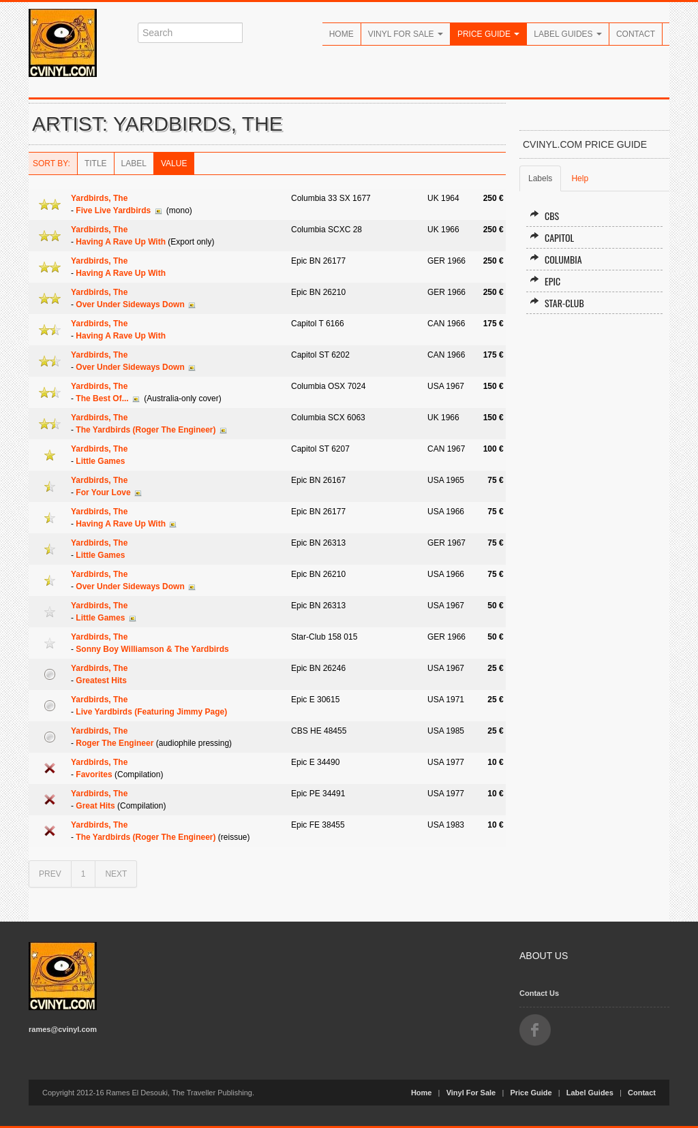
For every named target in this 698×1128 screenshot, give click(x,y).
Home (341, 34)
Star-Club (557, 303)
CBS (544, 215)
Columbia (556, 259)
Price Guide (488, 34)
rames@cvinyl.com (63, 1029)
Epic (545, 281)
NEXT (116, 874)
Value (174, 163)
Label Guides (568, 34)
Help (579, 178)
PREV (50, 874)
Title (96, 163)
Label (134, 163)
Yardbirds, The (99, 198)
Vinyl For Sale (405, 34)
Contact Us (539, 993)
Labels (540, 178)
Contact (635, 34)
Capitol (552, 237)
